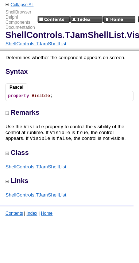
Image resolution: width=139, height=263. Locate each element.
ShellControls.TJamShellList (35, 43)
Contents (14, 213)
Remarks (22, 112)
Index (32, 213)
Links (16, 180)
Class (17, 152)
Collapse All (22, 4)
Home (47, 213)
